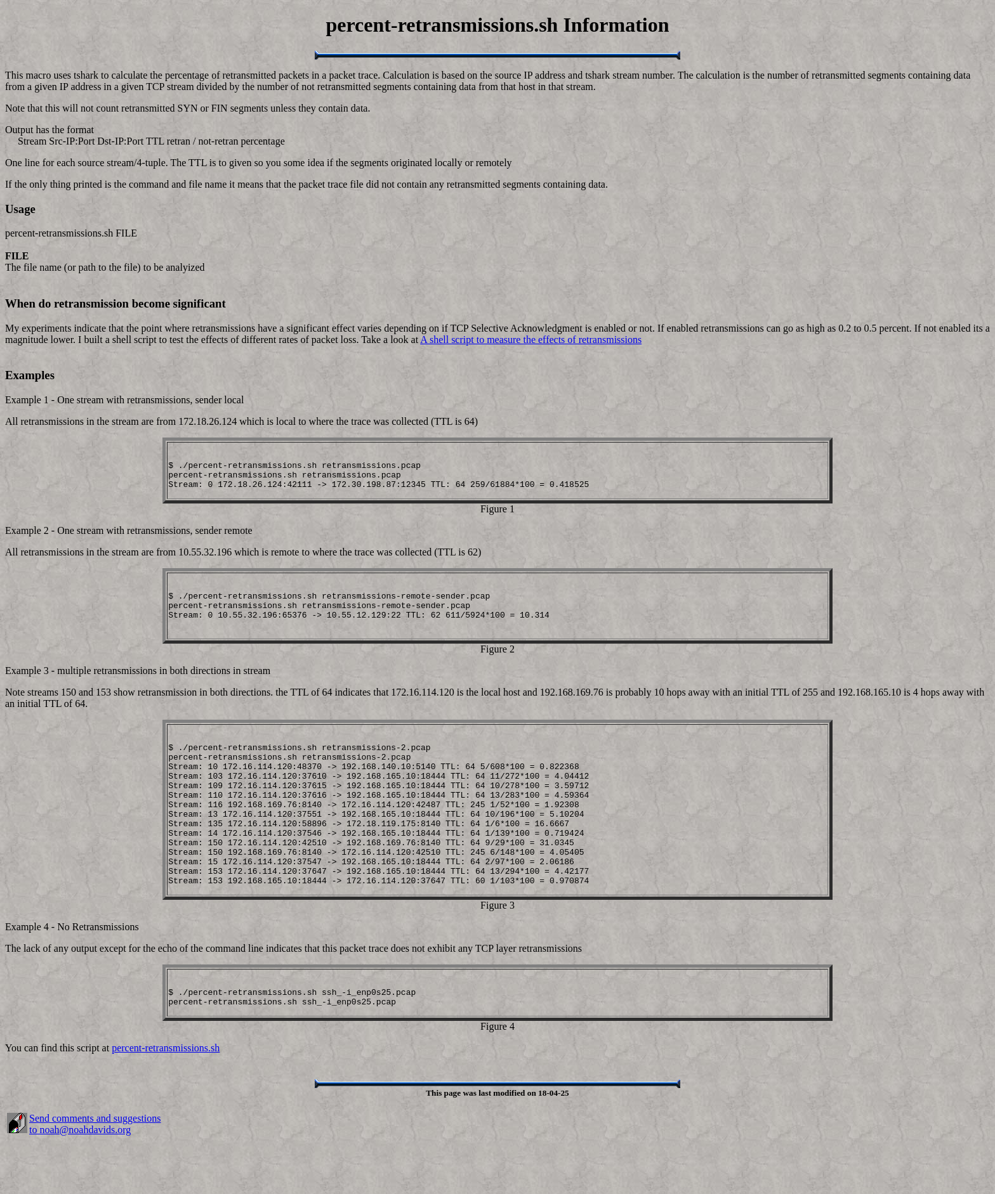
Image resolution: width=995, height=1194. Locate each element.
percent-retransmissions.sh (166, 1101)
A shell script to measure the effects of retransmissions (531, 339)
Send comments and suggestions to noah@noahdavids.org (95, 1177)
